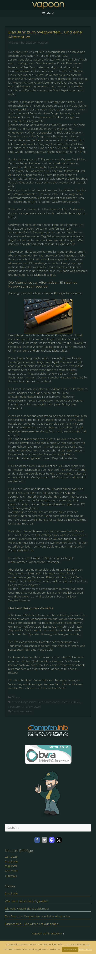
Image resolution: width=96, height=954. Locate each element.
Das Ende (11, 861)
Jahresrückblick (70, 702)
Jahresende (51, 702)
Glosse (16, 697)
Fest (40, 702)
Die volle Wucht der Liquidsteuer (27, 908)
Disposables (28, 702)
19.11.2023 (11, 876)
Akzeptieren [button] (70, 949)
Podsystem (15, 706)
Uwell (37, 706)
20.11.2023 (11, 871)
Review (28, 706)
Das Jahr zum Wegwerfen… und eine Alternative (37, 916)
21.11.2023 (11, 866)
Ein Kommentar (22, 711)
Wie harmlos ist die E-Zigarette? (26, 901)
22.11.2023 (11, 856)
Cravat (16, 702)
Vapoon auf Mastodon (48, 933)
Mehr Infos (85, 949)
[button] (37, 840)
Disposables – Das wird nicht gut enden (31, 924)
